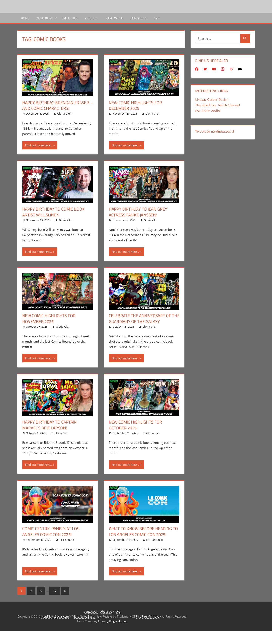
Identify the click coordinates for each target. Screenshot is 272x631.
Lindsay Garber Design (211, 99)
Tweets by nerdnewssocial (214, 131)
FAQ (157, 18)
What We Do (114, 18)
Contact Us (139, 18)
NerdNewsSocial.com (55, 616)
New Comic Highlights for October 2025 (135, 425)
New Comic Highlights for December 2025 (135, 105)
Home (25, 18)
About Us (91, 18)
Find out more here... (39, 145)
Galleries (70, 18)
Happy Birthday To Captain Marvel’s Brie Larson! (49, 425)
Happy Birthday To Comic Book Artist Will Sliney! (53, 212)
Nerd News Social (84, 616)
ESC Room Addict (207, 110)
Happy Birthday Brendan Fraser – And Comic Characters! (57, 105)
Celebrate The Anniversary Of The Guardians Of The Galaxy (144, 318)
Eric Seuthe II (68, 539)
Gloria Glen (64, 113)
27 (54, 591)
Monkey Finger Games (112, 621)
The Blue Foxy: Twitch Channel (217, 105)
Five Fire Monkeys (147, 616)
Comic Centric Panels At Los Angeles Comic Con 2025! (50, 531)
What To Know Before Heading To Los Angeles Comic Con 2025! (143, 531)
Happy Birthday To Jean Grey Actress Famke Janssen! (138, 212)
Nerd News (47, 18)
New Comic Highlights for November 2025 (49, 318)
